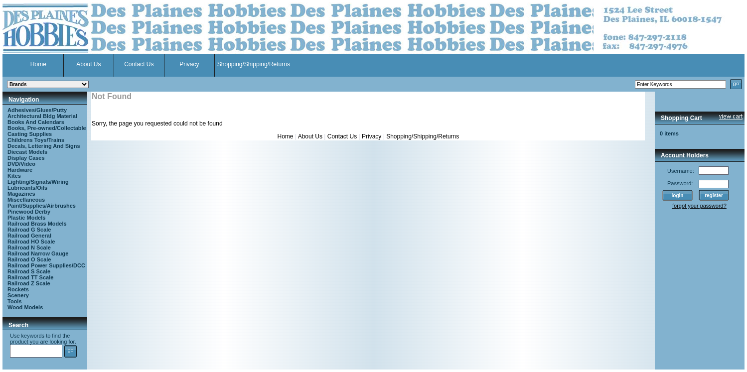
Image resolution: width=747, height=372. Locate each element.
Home (38, 64)
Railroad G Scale (29, 230)
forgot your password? (699, 206)
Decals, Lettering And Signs (43, 146)
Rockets (18, 289)
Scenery (18, 295)
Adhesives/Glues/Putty (37, 110)
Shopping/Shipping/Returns (253, 64)
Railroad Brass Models (37, 224)
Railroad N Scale (29, 247)
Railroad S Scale (28, 271)
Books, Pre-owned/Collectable (46, 128)
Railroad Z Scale (28, 283)
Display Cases (26, 158)
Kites (14, 176)
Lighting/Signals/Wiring (38, 182)
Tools (14, 301)
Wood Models (25, 307)
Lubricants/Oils (27, 188)
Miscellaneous (26, 200)
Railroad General (29, 236)
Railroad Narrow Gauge (37, 253)
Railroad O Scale (29, 259)
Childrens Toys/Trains (35, 140)
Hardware (19, 170)
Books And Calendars (35, 122)
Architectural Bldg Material (42, 116)
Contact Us (138, 64)
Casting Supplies (29, 134)
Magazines (21, 194)
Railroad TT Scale (30, 277)
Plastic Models (26, 218)
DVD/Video (21, 164)
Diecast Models (27, 152)
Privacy (189, 64)
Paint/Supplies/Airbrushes (41, 206)
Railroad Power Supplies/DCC (46, 265)
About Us (88, 64)
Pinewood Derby (28, 212)
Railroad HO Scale (31, 242)
